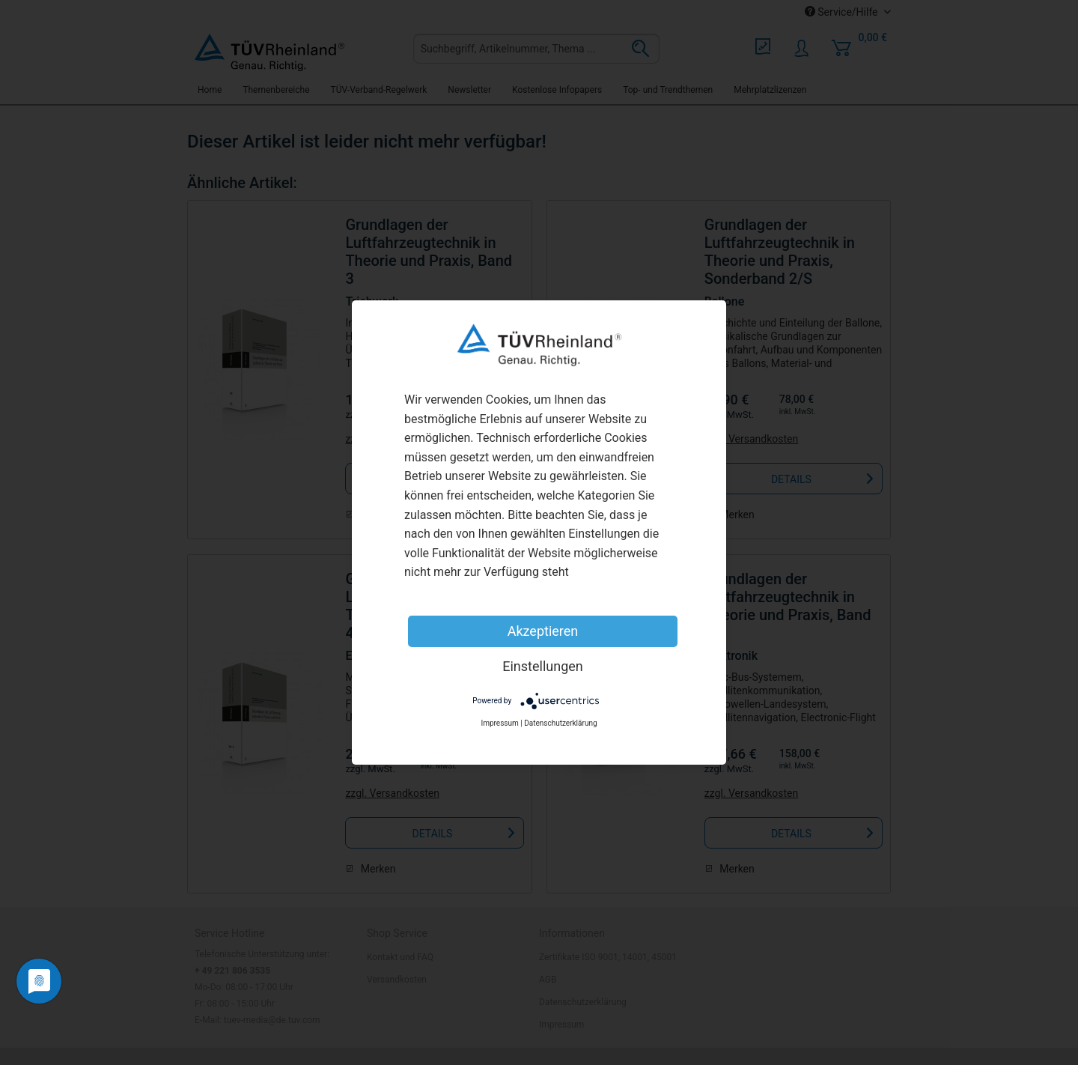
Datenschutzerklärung (560, 723)
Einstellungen (542, 666)
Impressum (499, 723)
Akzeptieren (543, 631)
